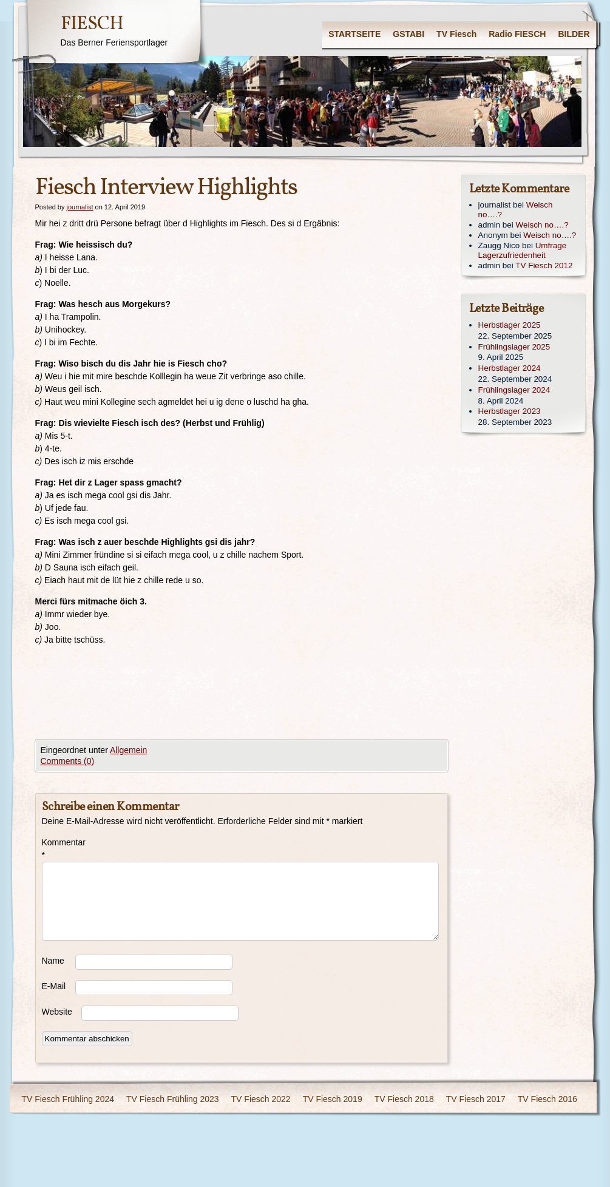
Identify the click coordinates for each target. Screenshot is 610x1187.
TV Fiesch (456, 34)
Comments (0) (68, 761)
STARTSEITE (354, 34)
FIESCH (92, 24)
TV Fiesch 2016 (547, 1099)
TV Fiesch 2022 (261, 1099)
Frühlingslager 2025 (514, 346)
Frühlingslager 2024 (514, 389)
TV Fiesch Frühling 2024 (68, 1099)
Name (53, 960)
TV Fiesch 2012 (543, 265)
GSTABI (408, 34)
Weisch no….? (542, 224)
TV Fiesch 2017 (476, 1099)
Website (57, 1011)
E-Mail (54, 986)
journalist (79, 207)
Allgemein (128, 750)
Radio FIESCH (517, 34)
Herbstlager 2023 (509, 411)
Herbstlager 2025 (509, 325)
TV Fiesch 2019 (332, 1099)
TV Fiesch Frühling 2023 (172, 1099)
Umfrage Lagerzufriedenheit (522, 250)
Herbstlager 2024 (509, 368)
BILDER (573, 34)
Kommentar (58, 848)
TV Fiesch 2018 (404, 1099)
